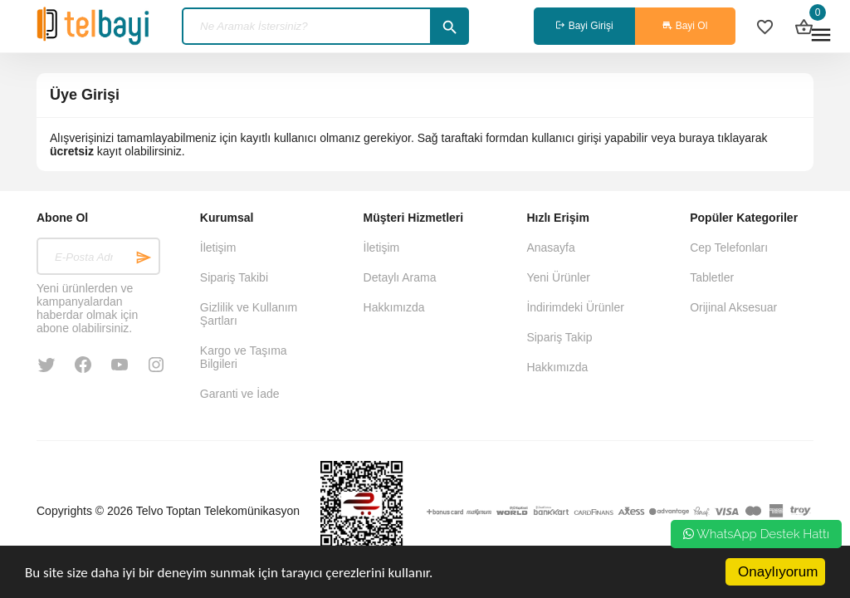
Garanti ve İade (240, 393)
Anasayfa (550, 247)
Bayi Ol (684, 26)
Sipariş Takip (559, 337)
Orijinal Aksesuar (733, 307)
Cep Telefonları (729, 247)
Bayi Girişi (584, 26)
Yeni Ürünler (558, 277)
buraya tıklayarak (723, 138)
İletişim (218, 247)
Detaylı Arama (400, 277)
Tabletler (712, 277)
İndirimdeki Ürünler (574, 307)
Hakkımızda (394, 307)
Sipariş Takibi (234, 277)
